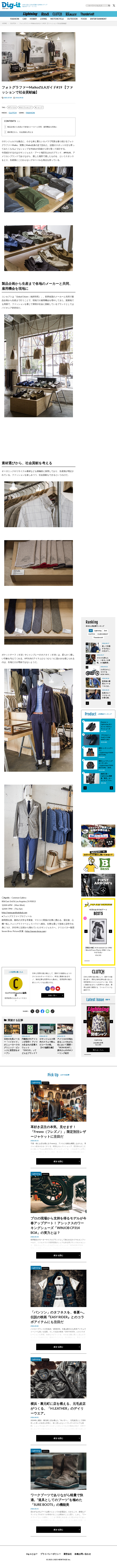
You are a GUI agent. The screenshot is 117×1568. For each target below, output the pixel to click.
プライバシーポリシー (50, 1554)
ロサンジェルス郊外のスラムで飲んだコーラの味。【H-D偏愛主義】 (47, 1043)
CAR (25, 19)
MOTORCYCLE (57, 19)
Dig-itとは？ (32, 1554)
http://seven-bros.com (35, 931)
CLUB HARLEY (102, 634)
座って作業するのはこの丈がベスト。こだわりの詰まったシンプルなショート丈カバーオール (106, 648)
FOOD (84, 19)
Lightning (97, 631)
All (91, 631)
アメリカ (12, 107)
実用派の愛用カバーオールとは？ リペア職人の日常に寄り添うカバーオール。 (106, 683)
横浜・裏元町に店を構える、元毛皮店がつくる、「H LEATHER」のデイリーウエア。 (58, 1408)
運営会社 (68, 1554)
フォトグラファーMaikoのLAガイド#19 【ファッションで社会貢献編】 (43, 23)
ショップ (39, 107)
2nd (105, 631)
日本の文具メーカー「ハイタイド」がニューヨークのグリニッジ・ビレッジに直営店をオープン (12, 1046)
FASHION (14, 19)
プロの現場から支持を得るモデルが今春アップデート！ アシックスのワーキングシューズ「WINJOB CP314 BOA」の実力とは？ (58, 1225)
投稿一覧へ (52, 995)
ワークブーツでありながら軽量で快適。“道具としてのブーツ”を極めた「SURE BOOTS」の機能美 (57, 1500)
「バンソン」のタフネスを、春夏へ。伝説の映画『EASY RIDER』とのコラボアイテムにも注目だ (58, 1317)
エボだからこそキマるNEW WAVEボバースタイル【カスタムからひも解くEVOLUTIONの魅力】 (106, 672)
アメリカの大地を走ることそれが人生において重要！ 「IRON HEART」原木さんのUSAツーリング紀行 (65, 1046)
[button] (87, 703)
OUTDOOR (72, 19)
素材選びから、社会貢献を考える (18, 132)
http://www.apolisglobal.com (14, 912)
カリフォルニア (26, 107)
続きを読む (58, 1161)
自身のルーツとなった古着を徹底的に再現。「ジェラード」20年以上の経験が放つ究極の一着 (106, 695)
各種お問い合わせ (82, 1554)
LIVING (43, 19)
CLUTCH (13, 23)
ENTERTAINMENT (98, 19)
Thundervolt (98, 637)
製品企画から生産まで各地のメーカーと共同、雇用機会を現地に (30, 127)
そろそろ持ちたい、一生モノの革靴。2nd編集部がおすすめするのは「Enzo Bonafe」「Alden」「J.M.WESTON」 (104, 660)
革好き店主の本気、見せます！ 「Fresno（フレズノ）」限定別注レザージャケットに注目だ (58, 1131)
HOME (4, 23)
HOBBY (33, 19)
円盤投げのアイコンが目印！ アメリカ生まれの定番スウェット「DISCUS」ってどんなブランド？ (30, 1046)
